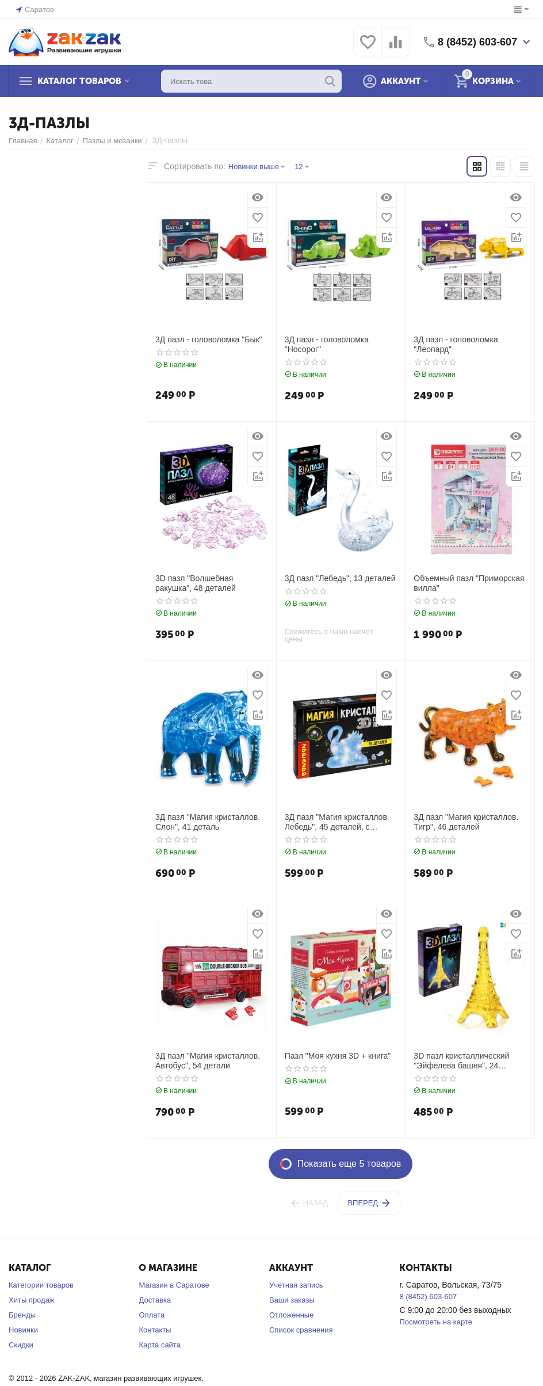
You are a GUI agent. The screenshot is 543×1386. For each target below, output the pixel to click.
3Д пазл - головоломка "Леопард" (456, 344)
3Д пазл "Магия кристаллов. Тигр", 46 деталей (466, 821)
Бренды (22, 1315)
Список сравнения (301, 1330)
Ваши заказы (292, 1300)
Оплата (152, 1315)
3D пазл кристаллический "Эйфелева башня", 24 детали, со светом (461, 1061)
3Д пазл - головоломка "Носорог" (327, 344)
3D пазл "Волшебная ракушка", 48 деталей (195, 583)
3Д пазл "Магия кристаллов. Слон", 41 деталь (207, 821)
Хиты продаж (32, 1300)
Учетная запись (296, 1285)
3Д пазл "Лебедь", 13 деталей (340, 578)
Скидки (21, 1345)
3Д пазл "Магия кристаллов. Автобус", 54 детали (207, 1060)
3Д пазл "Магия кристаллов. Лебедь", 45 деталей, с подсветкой (337, 822)
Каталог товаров (79, 81)
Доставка (155, 1300)
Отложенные (291, 1315)
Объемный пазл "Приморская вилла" (469, 583)
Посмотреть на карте (435, 1322)
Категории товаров (41, 1285)
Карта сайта (159, 1345)
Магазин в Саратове (174, 1285)
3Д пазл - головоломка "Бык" (208, 339)
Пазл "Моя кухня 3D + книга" (338, 1055)
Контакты (155, 1330)
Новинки (23, 1330)
